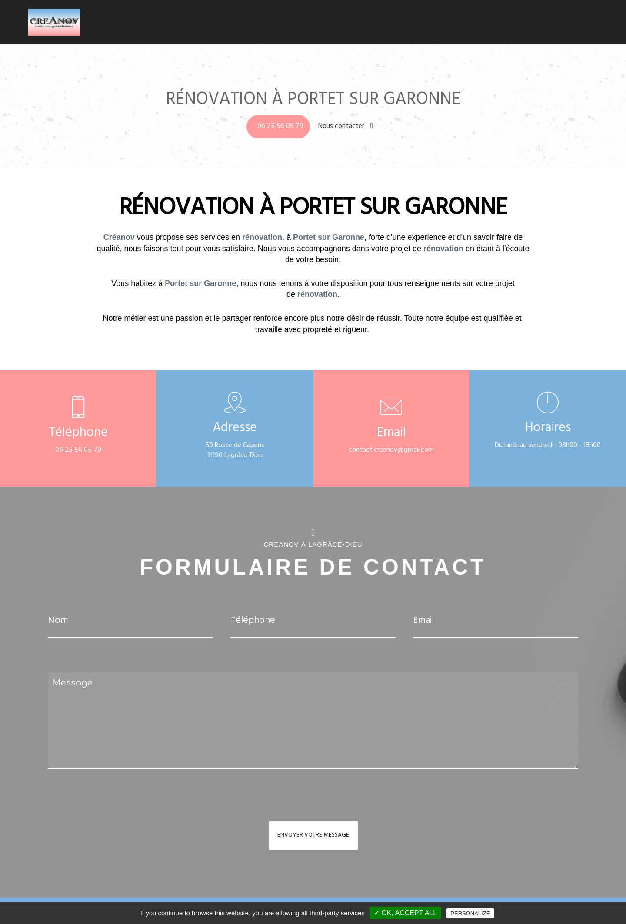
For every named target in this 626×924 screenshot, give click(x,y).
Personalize (470, 913)
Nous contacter (345, 126)
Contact (589, 24)
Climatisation (392, 24)
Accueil (354, 24)
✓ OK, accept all (405, 913)
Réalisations (550, 24)
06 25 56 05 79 (280, 126)
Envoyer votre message (313, 835)
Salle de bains (440, 24)
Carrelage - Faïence (496, 24)
